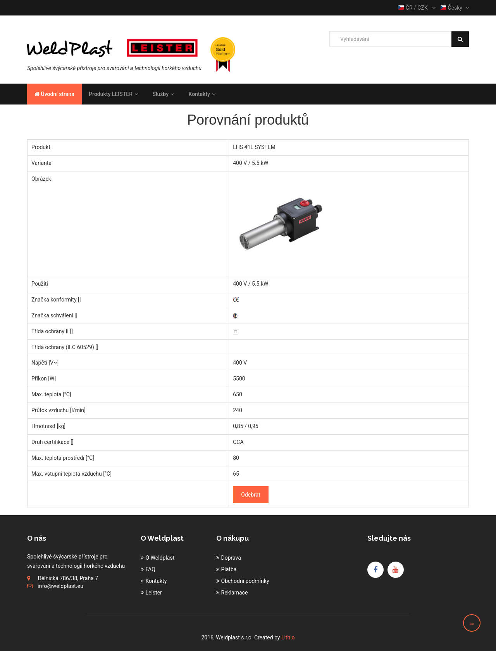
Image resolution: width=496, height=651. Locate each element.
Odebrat (250, 495)
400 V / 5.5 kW (250, 163)
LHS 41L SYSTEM (254, 147)
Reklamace (234, 592)
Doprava (231, 558)
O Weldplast (160, 558)
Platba (229, 569)
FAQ (150, 569)
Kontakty (201, 94)
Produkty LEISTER (113, 94)
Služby (163, 94)
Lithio (288, 637)
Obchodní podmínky (245, 581)
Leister (154, 592)
